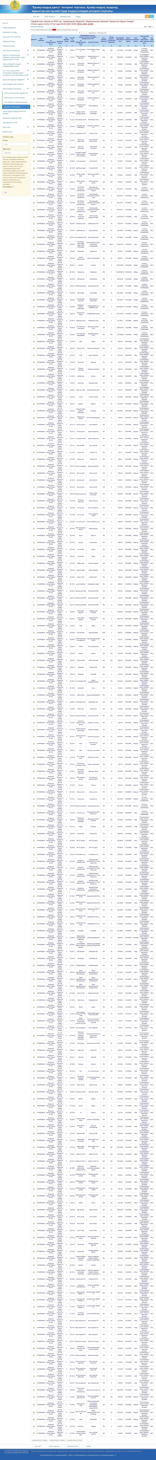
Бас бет (36, 16)
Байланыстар (65, 16)
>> (153, 26)
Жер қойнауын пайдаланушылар (15, 102)
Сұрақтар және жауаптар (11, 37)
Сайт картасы (49, 16)
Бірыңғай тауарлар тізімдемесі (16, 80)
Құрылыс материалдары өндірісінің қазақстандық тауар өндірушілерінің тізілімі (16, 57)
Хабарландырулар (9, 28)
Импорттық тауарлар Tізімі (12, 118)
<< (147, 26)
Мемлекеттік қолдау (10, 32)
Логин (5, 140)
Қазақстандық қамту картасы (13, 84)
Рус (151, 16)
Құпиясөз (7, 149)
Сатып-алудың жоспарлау (16, 89)
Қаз (147, 16)
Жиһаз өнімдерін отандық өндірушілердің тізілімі (16, 65)
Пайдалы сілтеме (9, 41)
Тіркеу (78, 16)
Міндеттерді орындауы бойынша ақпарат (14, 112)
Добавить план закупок (12, 107)
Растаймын (7, 187)
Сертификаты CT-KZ (10, 123)
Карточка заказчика (37, 26)
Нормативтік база (9, 46)
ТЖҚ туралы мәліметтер (16, 50)
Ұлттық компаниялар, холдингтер (16, 93)
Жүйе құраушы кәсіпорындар (14, 98)
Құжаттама (16, 127)
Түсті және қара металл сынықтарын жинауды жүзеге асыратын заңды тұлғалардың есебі (16, 73)
